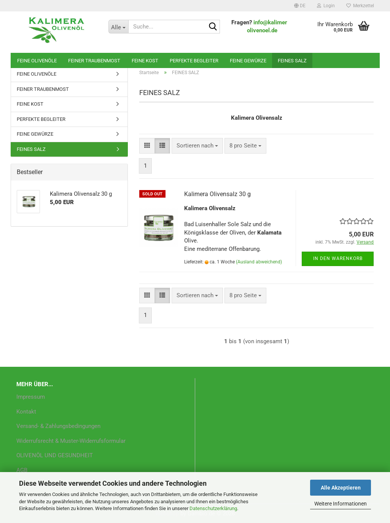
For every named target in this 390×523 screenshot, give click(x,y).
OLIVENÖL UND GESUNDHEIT (54, 455)
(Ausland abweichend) (259, 262)
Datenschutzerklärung (213, 508)
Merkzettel (360, 5)
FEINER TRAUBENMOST (94, 60)
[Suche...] (118, 26)
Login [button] (326, 5)
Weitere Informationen (340, 504)
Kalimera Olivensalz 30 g (217, 194)
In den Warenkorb (338, 258)
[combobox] (197, 146)
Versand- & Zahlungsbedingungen (58, 426)
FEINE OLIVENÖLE (37, 60)
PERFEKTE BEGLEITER (194, 60)
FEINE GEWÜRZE (248, 60)
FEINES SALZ (292, 60)
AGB (21, 470)
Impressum (30, 396)
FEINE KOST (145, 60)
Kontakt (26, 411)
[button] (299, 5)
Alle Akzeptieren (341, 488)
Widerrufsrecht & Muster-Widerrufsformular (71, 440)
